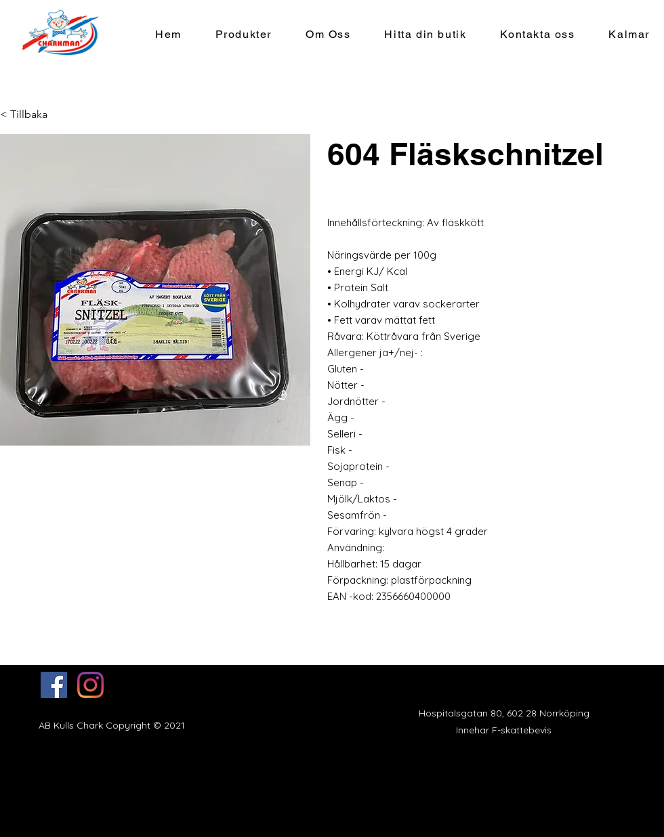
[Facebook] (54, 685)
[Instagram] (90, 685)
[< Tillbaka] (27, 115)
